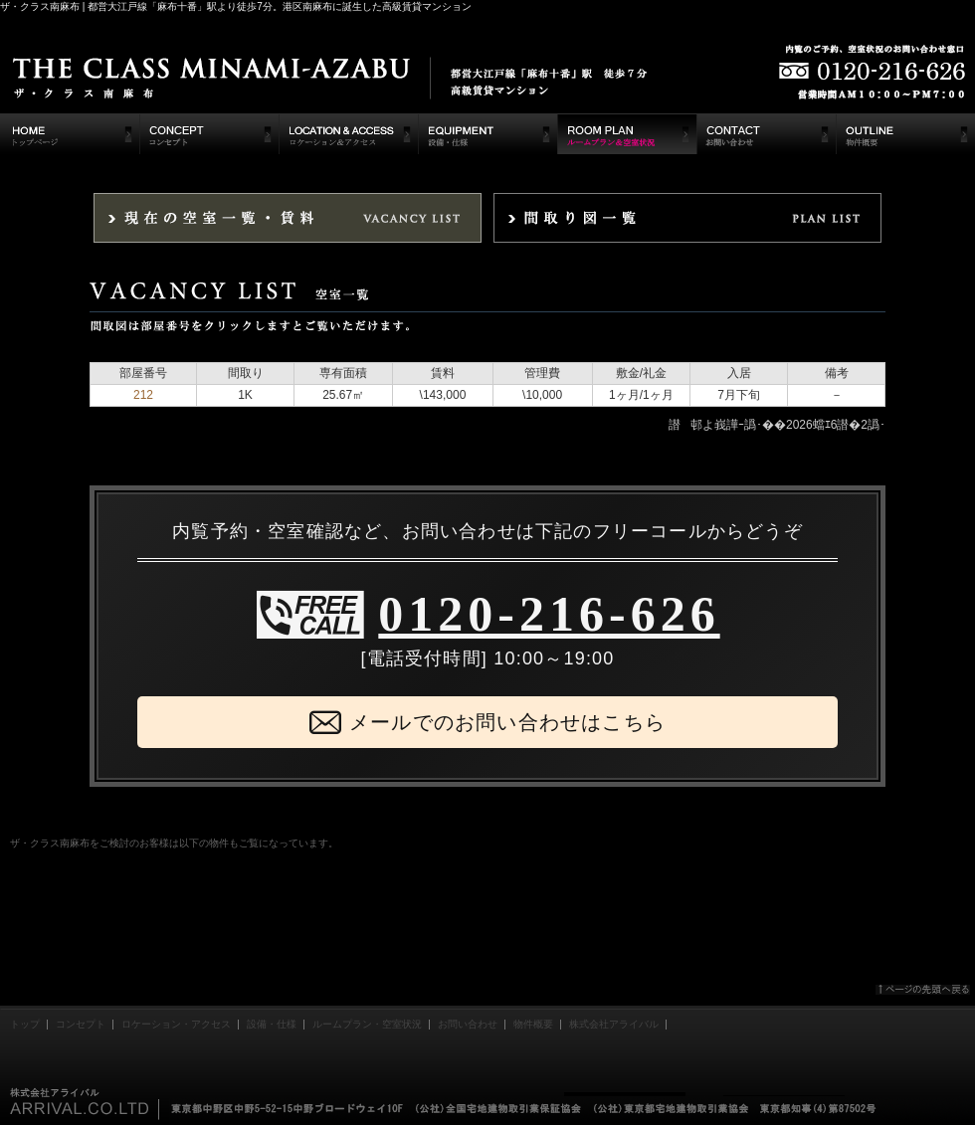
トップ (25, 1024)
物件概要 (533, 1024)
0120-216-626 (548, 614)
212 (143, 395)
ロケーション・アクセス (176, 1024)
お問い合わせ (467, 1024)
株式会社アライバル (614, 1024)
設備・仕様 (271, 1024)
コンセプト (80, 1024)
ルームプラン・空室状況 (367, 1024)
